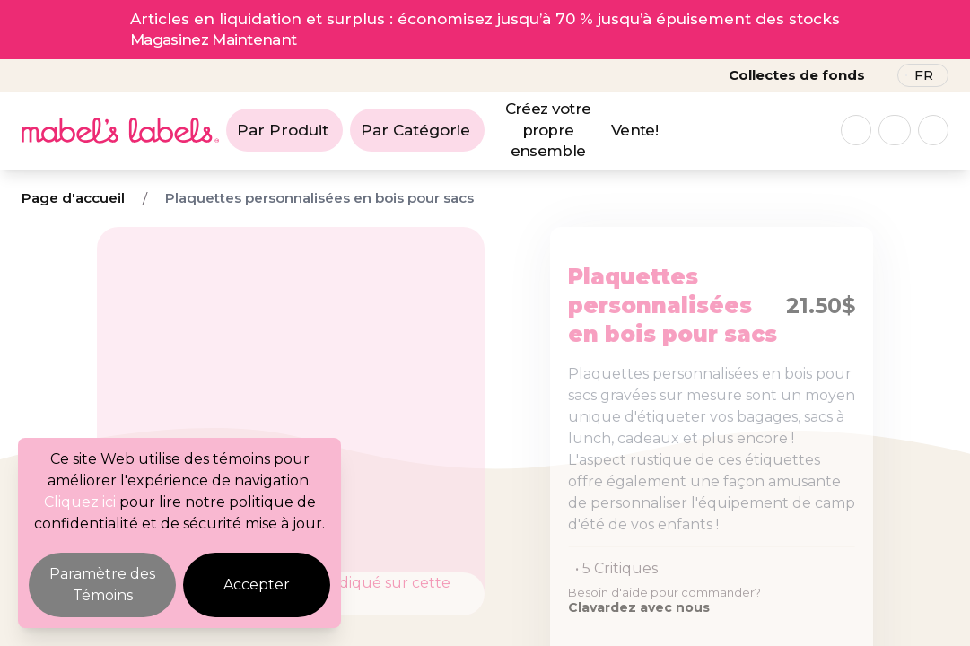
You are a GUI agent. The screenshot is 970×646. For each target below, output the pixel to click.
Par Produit (282, 130)
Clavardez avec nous (639, 607)
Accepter (256, 584)
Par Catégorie (415, 130)
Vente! (634, 130)
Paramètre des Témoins (102, 584)
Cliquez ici (80, 502)
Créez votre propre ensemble (548, 130)
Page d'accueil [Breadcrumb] (73, 197)
